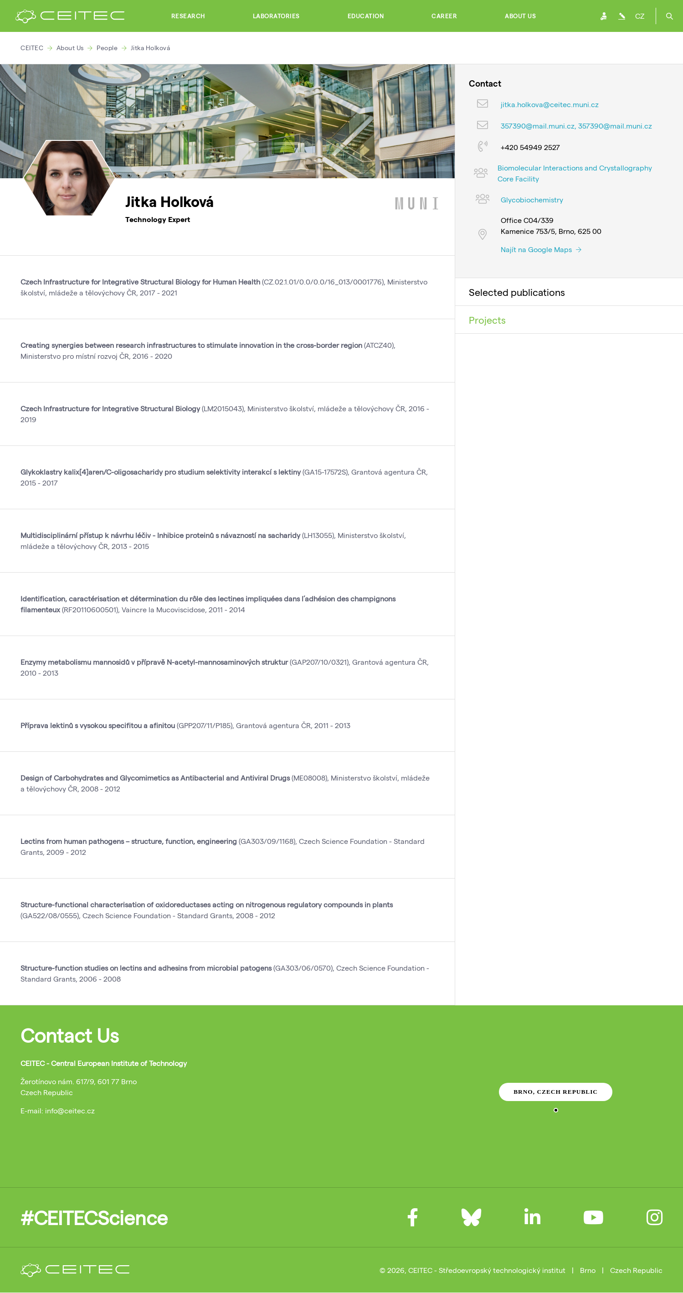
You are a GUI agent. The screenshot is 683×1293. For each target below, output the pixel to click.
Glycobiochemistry (532, 199)
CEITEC (32, 48)
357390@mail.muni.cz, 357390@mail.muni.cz (576, 125)
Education (366, 16)
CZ (639, 15)
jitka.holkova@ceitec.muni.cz (550, 104)
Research (188, 16)
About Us (520, 16)
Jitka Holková (150, 48)
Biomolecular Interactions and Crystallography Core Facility (575, 173)
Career (444, 16)
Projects (487, 320)
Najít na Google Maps (541, 249)
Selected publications (517, 292)
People (107, 48)
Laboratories (276, 16)
